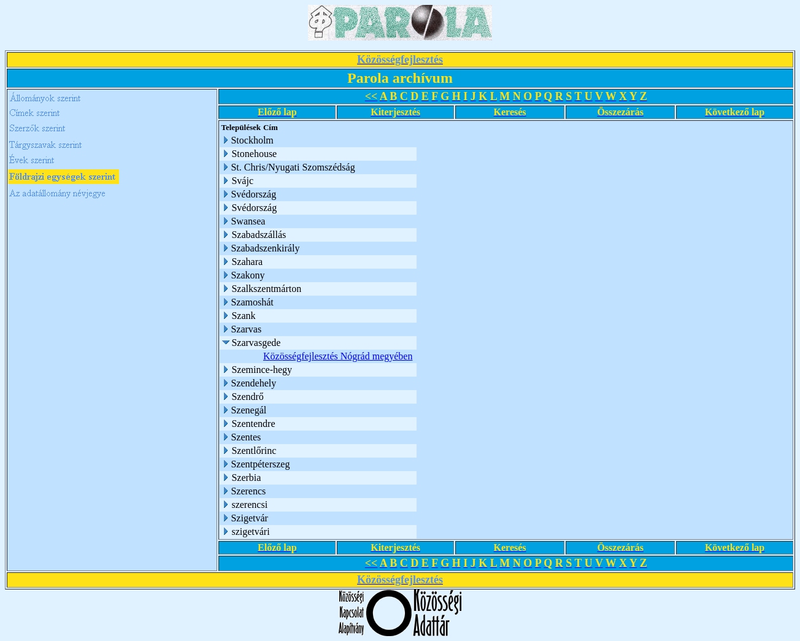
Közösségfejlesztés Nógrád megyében (337, 356)
